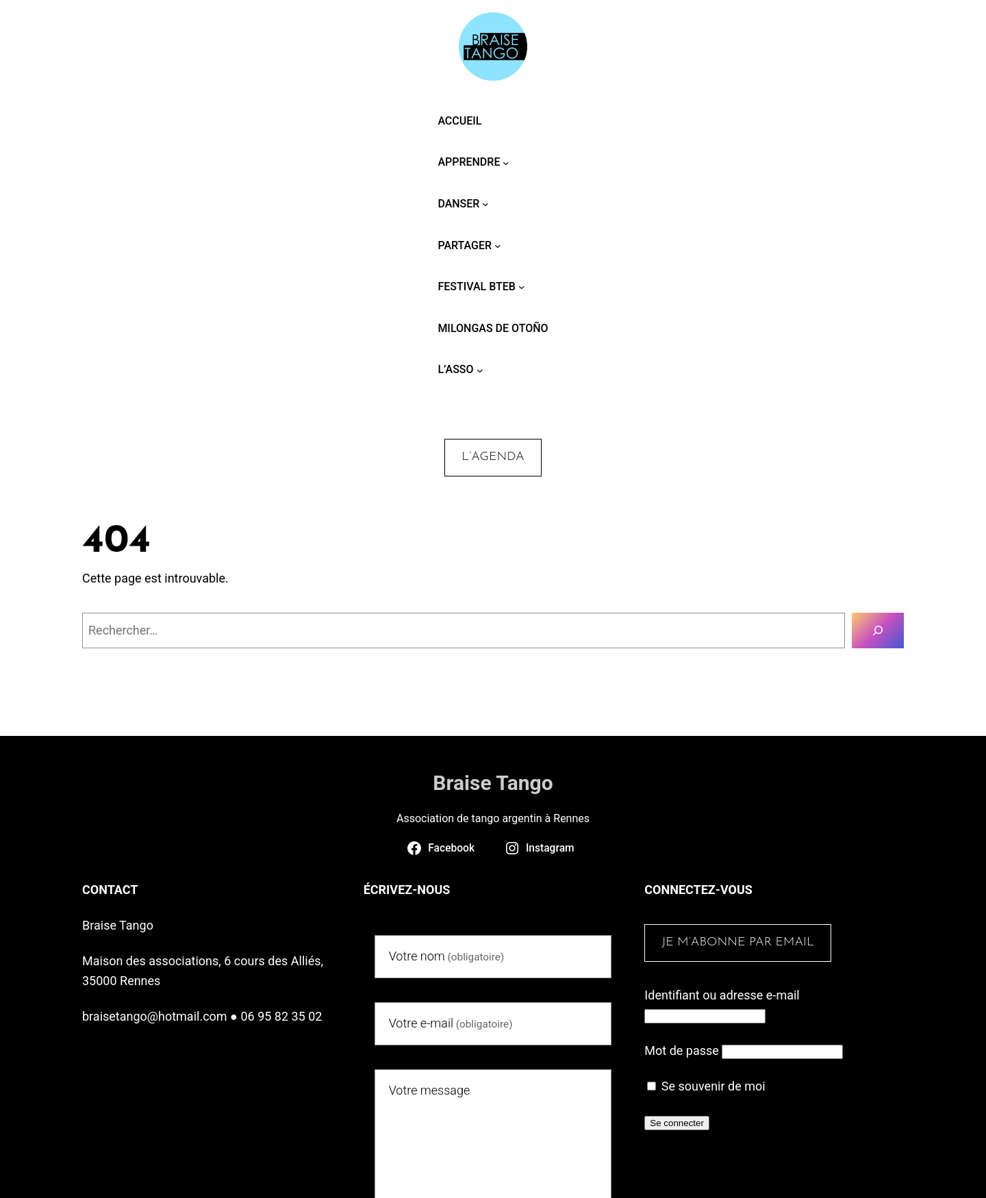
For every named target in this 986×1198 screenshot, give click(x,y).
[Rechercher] (878, 630)
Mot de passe (681, 1050)
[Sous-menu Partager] (497, 245)
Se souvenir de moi (706, 1086)
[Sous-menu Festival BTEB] (521, 286)
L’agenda (493, 456)
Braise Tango (493, 783)
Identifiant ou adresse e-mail (721, 995)
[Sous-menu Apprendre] (506, 162)
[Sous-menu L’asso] (480, 369)
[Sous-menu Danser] (485, 204)
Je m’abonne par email (737, 942)
